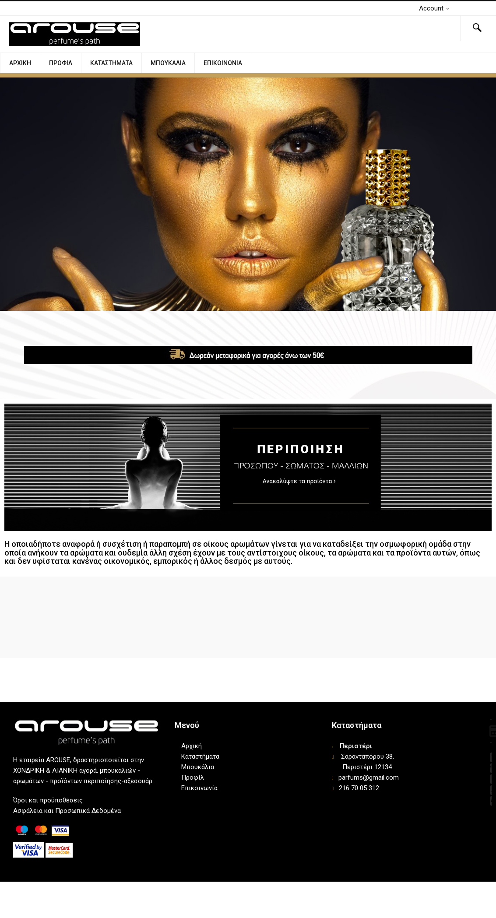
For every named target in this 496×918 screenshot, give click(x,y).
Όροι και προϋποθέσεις (48, 800)
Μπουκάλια (168, 63)
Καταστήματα (111, 63)
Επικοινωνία (223, 63)
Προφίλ (60, 63)
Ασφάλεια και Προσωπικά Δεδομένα (67, 811)
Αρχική (20, 63)
